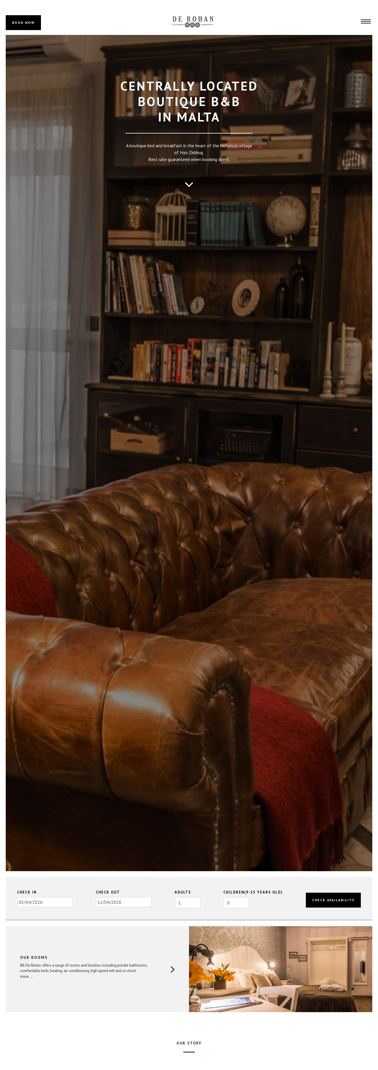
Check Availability (333, 900)
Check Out (108, 892)
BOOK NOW (23, 22)
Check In (27, 892)
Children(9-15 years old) (253, 892)
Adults (183, 892)
